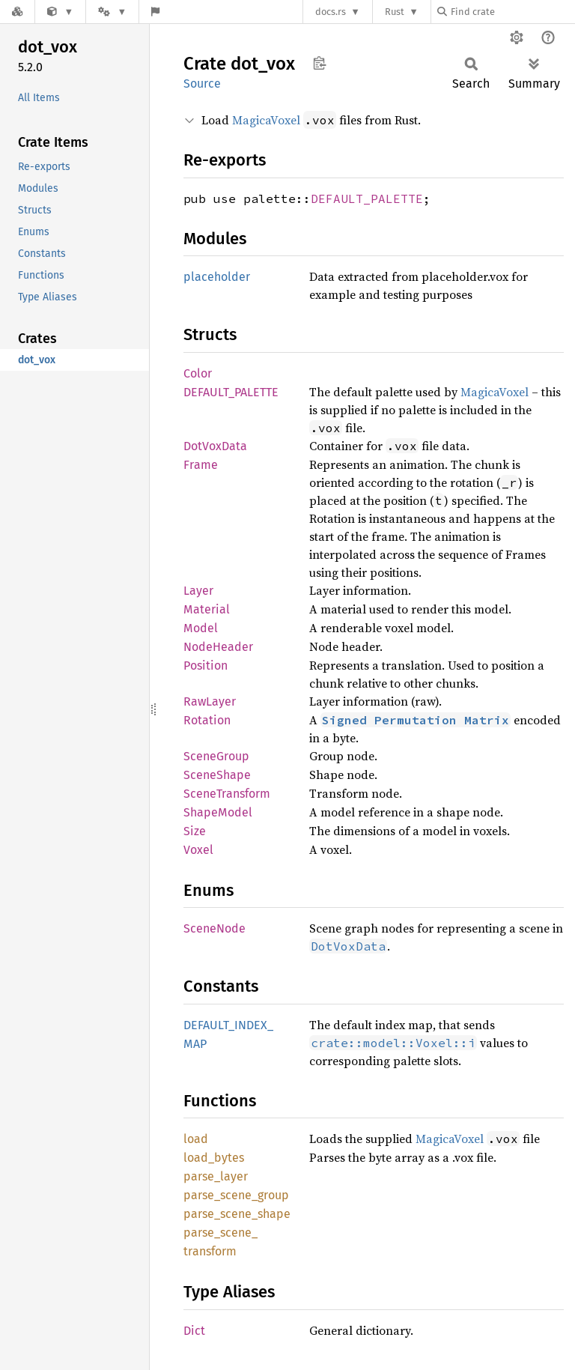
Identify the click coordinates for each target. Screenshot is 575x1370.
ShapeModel (217, 812)
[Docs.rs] (17, 11)
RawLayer (209, 701)
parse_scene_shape (236, 1214)
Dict (194, 1331)
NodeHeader (218, 647)
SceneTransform (226, 793)
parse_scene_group (236, 1195)
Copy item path (319, 63)
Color (197, 373)
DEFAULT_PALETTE (367, 198)
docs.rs (330, 11)
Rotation (207, 720)
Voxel (198, 850)
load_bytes (213, 1158)
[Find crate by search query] (512, 11)
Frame (200, 465)
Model (200, 628)
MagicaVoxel (266, 120)
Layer (198, 591)
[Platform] (112, 11)
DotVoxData (215, 446)
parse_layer (215, 1176)
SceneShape (217, 775)
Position (205, 665)
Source (202, 83)
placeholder (216, 277)
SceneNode (214, 928)
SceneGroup (216, 756)
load (195, 1139)
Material (206, 609)
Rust (394, 11)
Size (194, 831)
